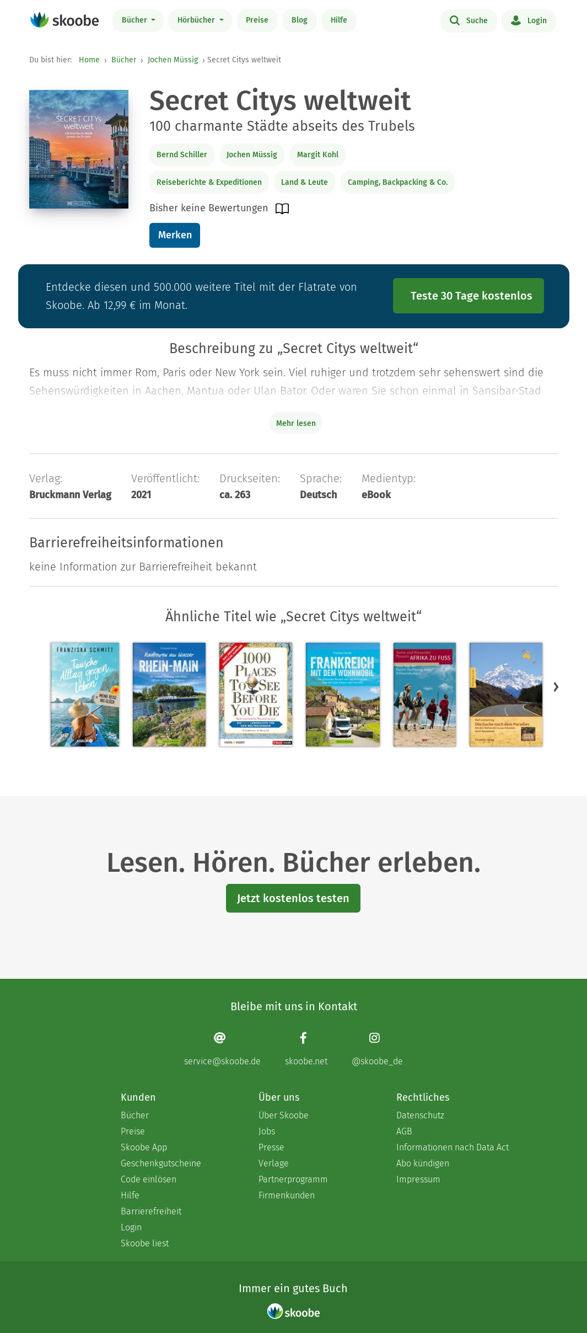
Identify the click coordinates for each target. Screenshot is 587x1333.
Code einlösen (148, 1179)
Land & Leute (304, 182)
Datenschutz (420, 1115)
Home (89, 60)
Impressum (418, 1179)
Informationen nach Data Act (452, 1147)
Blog (300, 20)
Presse (271, 1147)
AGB (404, 1131)
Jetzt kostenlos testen (293, 898)
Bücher (135, 20)
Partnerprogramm (293, 1179)
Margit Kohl (317, 154)
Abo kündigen (422, 1163)
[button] (556, 686)
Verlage (274, 1163)
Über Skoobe (284, 1115)
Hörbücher (197, 20)
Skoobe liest (145, 1243)
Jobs (267, 1131)
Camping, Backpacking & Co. (398, 182)
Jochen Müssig (173, 60)
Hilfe (339, 20)
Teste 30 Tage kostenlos (471, 295)
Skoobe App (144, 1147)
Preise (257, 20)
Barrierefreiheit (151, 1211)
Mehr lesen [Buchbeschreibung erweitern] (296, 423)
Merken (175, 235)
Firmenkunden (287, 1195)
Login (529, 19)
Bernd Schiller (182, 154)
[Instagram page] (377, 1049)
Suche (469, 19)
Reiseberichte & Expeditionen (209, 182)
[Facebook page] (306, 1049)
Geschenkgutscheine (161, 1163)
